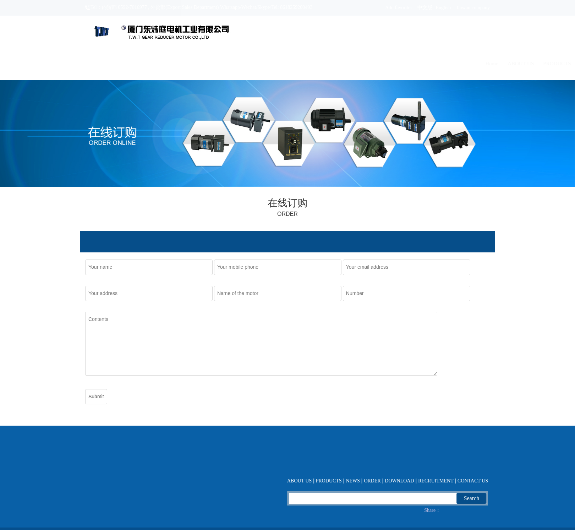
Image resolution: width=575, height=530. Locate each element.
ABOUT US (268, 63)
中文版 (424, 7)
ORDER (361, 63)
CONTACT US (483, 63)
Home (239, 63)
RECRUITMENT (439, 63)
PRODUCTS (304, 63)
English (443, 7)
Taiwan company (473, 7)
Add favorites (398, 7)
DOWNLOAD (394, 63)
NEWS (335, 63)
